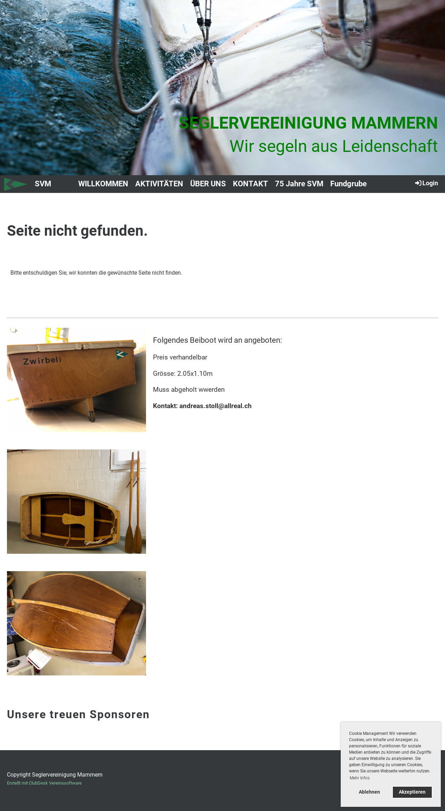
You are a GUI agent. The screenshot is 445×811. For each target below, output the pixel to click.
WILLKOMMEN (103, 183)
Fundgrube (348, 183)
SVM (43, 183)
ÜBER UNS (208, 183)
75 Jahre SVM (299, 183)
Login (426, 183)
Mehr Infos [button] (360, 778)
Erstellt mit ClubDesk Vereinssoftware (44, 783)
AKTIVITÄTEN (159, 183)
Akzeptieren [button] (412, 792)
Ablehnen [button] (369, 792)
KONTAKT (250, 183)
